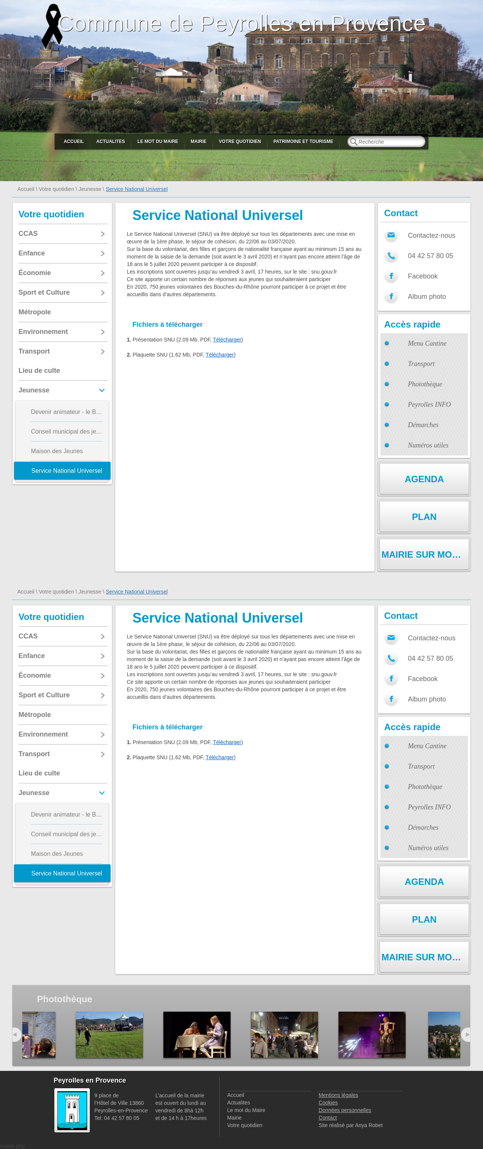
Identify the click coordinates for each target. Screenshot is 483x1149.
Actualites (110, 141)
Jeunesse (89, 189)
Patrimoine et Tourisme (304, 141)
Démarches (423, 425)
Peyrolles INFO (429, 404)
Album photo (427, 296)
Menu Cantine (427, 343)
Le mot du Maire (157, 141)
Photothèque (425, 384)
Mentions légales (338, 1095)
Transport (421, 364)
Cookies (328, 1103)
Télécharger (227, 340)
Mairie (198, 141)
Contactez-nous (431, 235)
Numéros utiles (428, 445)
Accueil (74, 141)
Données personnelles (344, 1110)
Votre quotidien (240, 141)
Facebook (423, 276)
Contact (327, 1118)
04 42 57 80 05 (430, 256)
